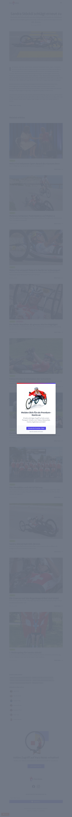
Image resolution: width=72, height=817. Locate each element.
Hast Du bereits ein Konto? (36, 431)
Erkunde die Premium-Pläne (36, 428)
